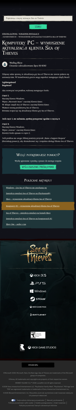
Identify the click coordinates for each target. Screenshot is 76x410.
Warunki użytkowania (54, 400)
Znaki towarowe (60, 403)
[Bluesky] (56, 324)
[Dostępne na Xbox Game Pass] (38, 307)
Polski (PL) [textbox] (33, 365)
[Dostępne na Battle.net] (38, 315)
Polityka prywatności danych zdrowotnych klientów (38, 405)
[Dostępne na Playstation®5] (38, 283)
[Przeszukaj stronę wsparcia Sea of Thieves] (38, 18)
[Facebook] (19, 323)
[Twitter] (24, 323)
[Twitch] (30, 324)
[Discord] (45, 324)
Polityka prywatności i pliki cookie (20, 403)
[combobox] (38, 18)
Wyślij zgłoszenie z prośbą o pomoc (38, 167)
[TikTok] (51, 324)
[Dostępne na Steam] (38, 299)
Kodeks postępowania (44, 403)
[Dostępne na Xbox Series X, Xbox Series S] (38, 276)
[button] (38, 365)
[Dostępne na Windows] (38, 291)
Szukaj (38, 27)
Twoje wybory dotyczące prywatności (31, 400)
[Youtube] (38, 324)
